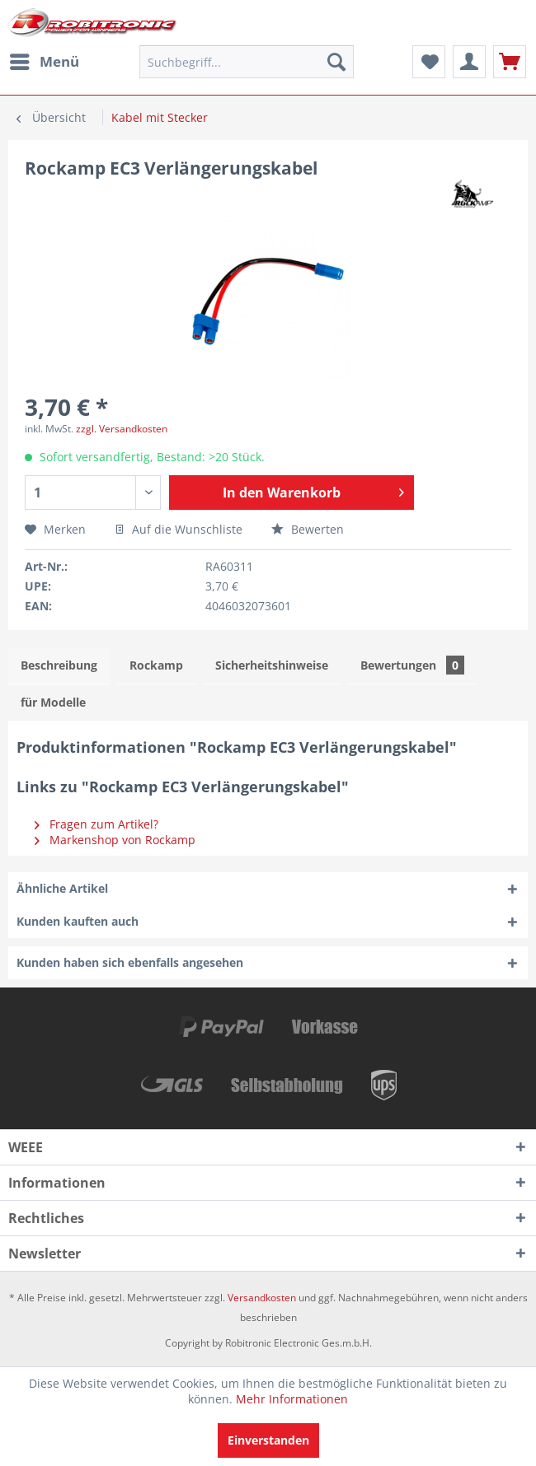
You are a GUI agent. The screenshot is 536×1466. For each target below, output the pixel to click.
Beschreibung (59, 665)
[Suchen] (336, 61)
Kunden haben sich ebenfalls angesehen (129, 962)
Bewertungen (412, 665)
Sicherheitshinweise (271, 665)
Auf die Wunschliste (178, 529)
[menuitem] (43, 61)
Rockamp (156, 665)
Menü (44, 60)
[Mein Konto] (469, 61)
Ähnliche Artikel (62, 888)
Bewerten (307, 529)
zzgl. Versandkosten (121, 429)
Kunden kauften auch (77, 921)
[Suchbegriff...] (246, 61)
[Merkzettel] (428, 61)
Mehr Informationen (292, 1399)
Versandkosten (262, 1298)
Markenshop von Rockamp (115, 839)
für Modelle (53, 702)
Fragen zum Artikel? (96, 824)
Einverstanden (268, 1440)
